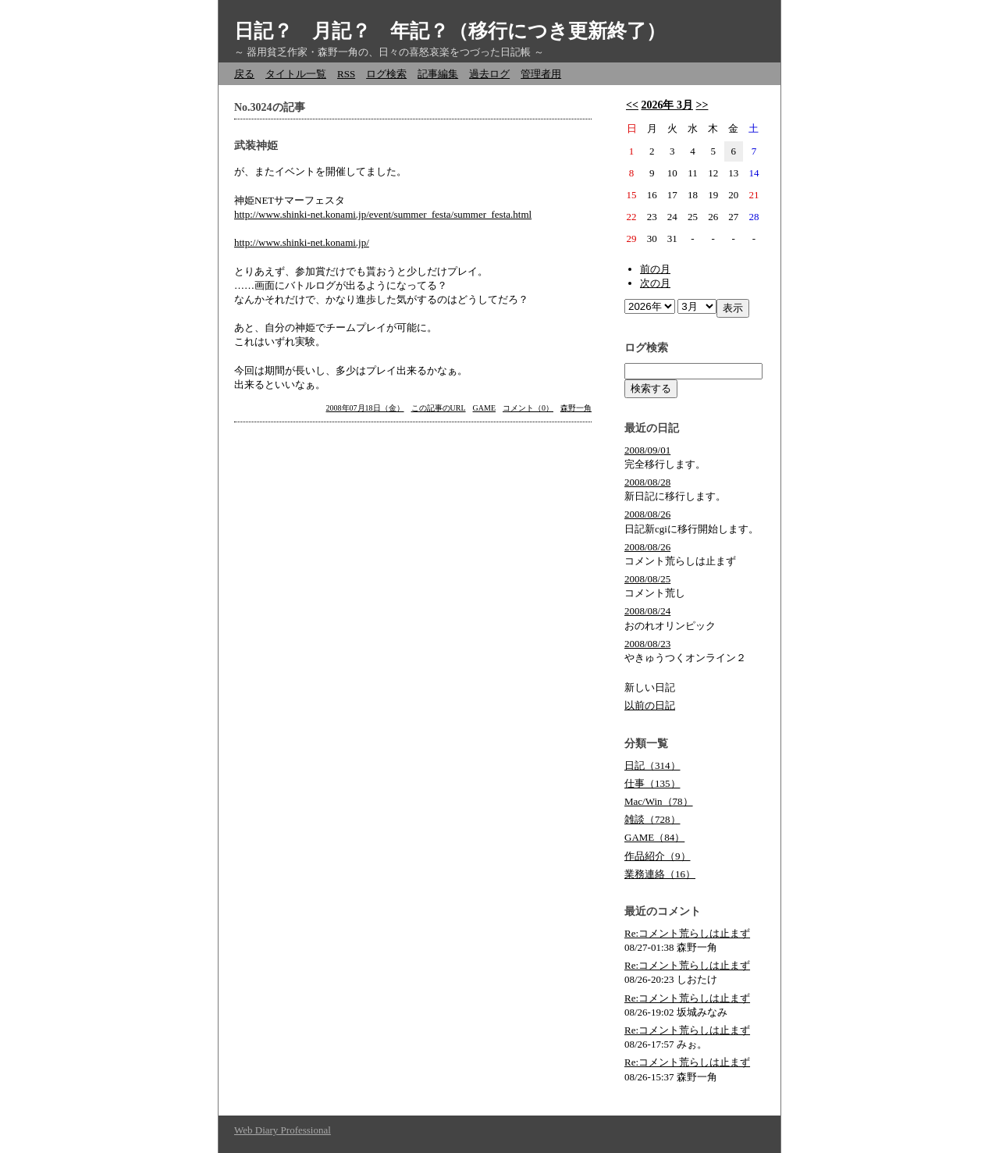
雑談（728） (652, 819)
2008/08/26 (647, 514)
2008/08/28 (647, 482)
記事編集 (438, 74)
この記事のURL (438, 408)
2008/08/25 (647, 579)
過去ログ (489, 74)
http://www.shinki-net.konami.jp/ (301, 242)
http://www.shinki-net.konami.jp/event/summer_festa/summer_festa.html (382, 214)
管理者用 (541, 74)
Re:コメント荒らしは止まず (687, 933)
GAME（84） (654, 837)
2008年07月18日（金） (365, 408)
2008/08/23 (647, 643)
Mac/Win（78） (658, 801)
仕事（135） (652, 783)
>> (701, 105)
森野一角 (576, 408)
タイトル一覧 (295, 74)
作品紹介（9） (657, 856)
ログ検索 (386, 74)
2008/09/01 (647, 450)
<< (632, 105)
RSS (346, 74)
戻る (244, 74)
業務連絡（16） (659, 874)
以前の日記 (649, 705)
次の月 (655, 283)
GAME (484, 408)
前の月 (655, 269)
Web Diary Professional (282, 1130)
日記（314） (652, 765)
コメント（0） (528, 408)
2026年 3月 (667, 105)
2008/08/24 (647, 611)
